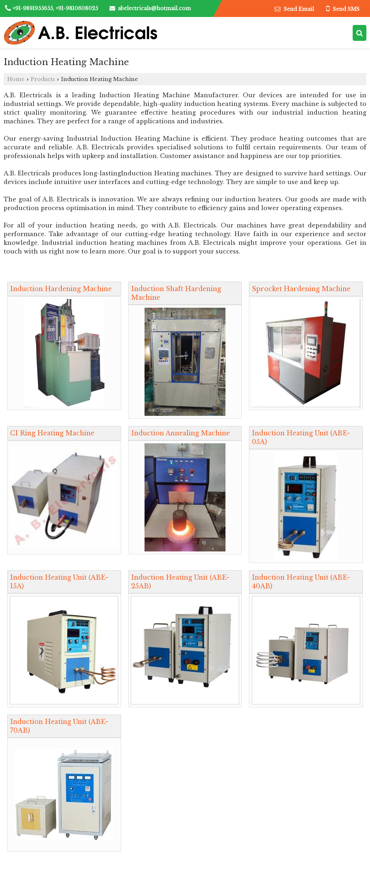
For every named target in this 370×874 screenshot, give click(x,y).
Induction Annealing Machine (180, 433)
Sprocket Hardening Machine (301, 289)
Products (43, 79)
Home (16, 79)
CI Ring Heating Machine (52, 433)
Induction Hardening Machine (61, 289)
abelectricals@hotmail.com (154, 8)
